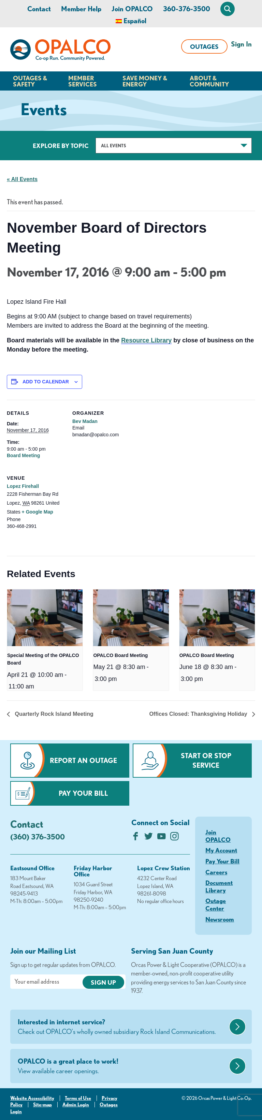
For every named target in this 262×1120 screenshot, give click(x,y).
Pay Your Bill (83, 793)
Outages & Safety (30, 80)
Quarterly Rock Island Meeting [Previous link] (53, 714)
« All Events (22, 179)
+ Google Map (37, 512)
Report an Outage (83, 760)
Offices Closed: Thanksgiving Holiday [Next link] (199, 714)
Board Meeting (23, 455)
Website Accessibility (32, 1098)
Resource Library (146, 340)
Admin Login (75, 1104)
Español (134, 21)
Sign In (241, 44)
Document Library (219, 886)
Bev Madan (85, 421)
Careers (216, 872)
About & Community (209, 80)
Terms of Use (78, 1098)
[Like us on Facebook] (135, 838)
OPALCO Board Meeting (120, 655)
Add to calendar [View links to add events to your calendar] (46, 381)
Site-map (42, 1104)
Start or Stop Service (206, 760)
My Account (221, 850)
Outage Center (215, 904)
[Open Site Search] (227, 9)
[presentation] (45, 617)
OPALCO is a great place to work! (122, 1066)
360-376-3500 (186, 9)
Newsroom (219, 919)
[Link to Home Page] (60, 51)
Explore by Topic (61, 145)
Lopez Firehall (23, 486)
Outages (204, 46)
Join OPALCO (132, 9)
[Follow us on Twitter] (148, 838)
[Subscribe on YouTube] (161, 838)
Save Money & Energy (144, 80)
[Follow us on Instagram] (174, 838)
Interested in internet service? (122, 1027)
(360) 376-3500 (37, 836)
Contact (39, 9)
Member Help (81, 9)
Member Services (82, 80)
